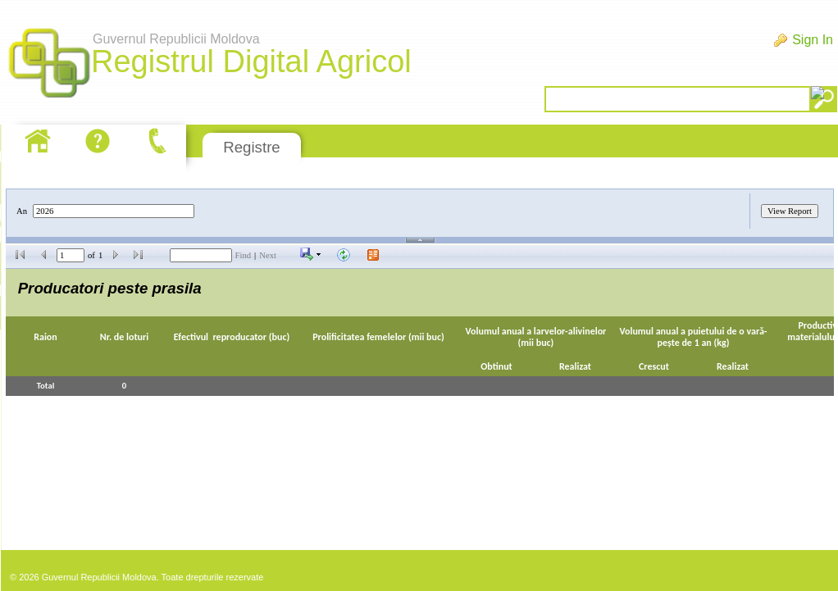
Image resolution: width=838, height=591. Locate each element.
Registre (251, 147)
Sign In (812, 40)
